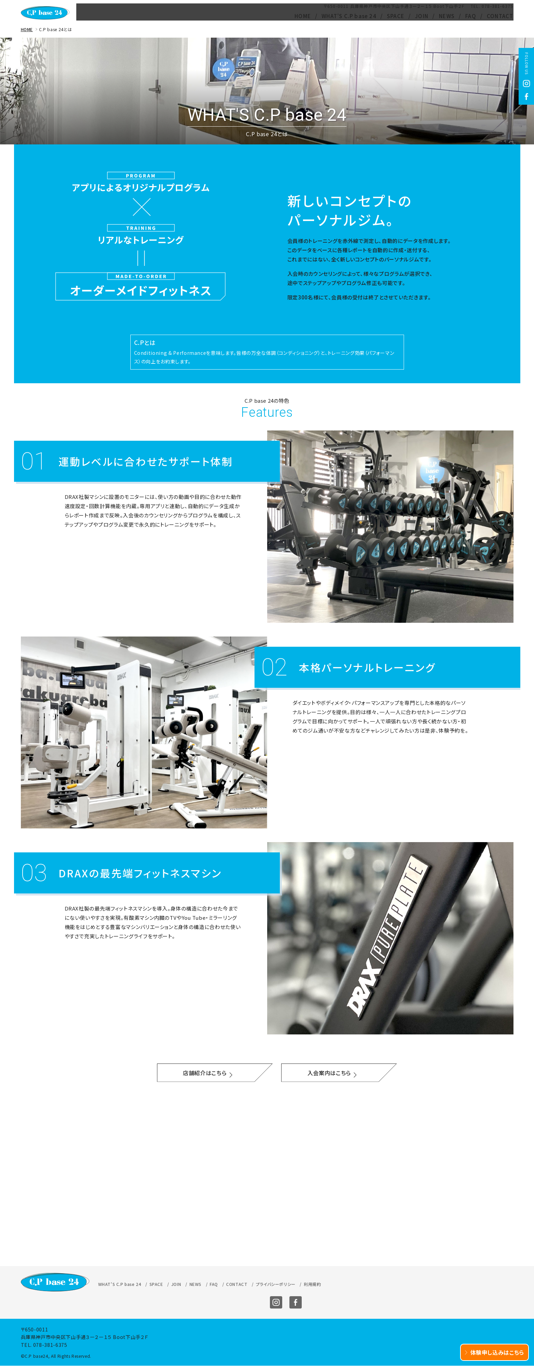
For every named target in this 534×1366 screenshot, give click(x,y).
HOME (303, 16)
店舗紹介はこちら (204, 1075)
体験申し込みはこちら (495, 1352)
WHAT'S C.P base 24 (349, 16)
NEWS (447, 16)
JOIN (421, 16)
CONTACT (500, 16)
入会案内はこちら (329, 1075)
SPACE (395, 16)
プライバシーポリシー (276, 1122)
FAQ (470, 16)
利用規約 (312, 1122)
